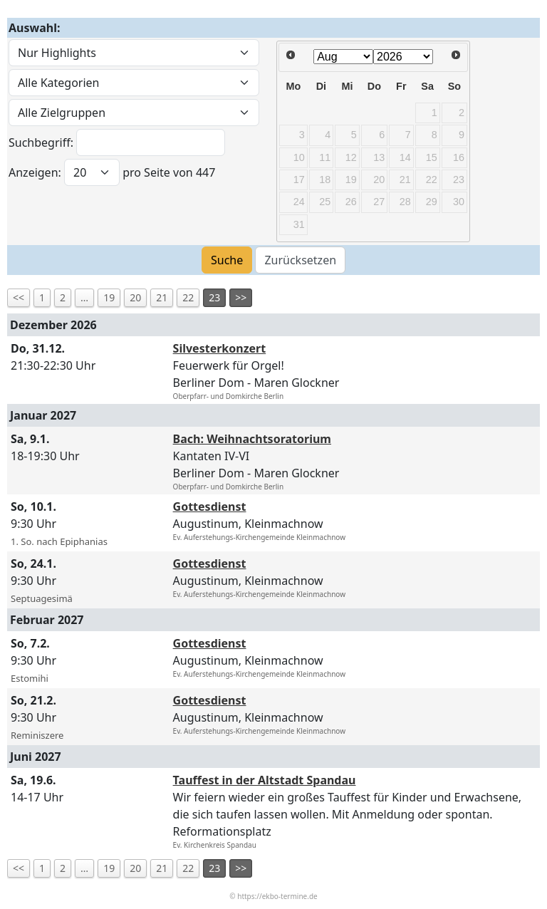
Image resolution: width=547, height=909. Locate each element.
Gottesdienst (209, 506)
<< (18, 297)
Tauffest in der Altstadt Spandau (264, 780)
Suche (227, 260)
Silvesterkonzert (219, 348)
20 (135, 297)
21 (161, 297)
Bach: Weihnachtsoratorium (252, 439)
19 (109, 297)
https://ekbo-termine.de (277, 896)
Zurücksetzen (300, 260)
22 (188, 297)
